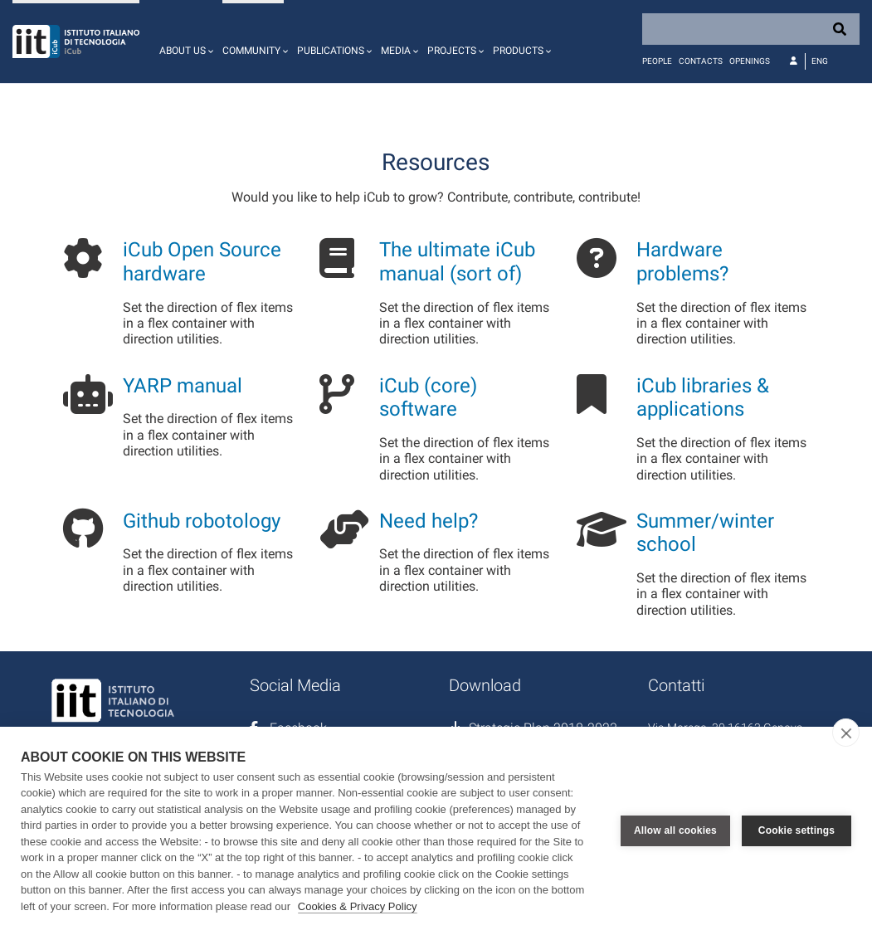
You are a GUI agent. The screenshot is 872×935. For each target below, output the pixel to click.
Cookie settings (796, 830)
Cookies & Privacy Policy (357, 906)
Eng (819, 61)
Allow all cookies (675, 830)
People (657, 61)
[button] (184, 41)
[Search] (751, 29)
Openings (749, 61)
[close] (846, 732)
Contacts (701, 61)
